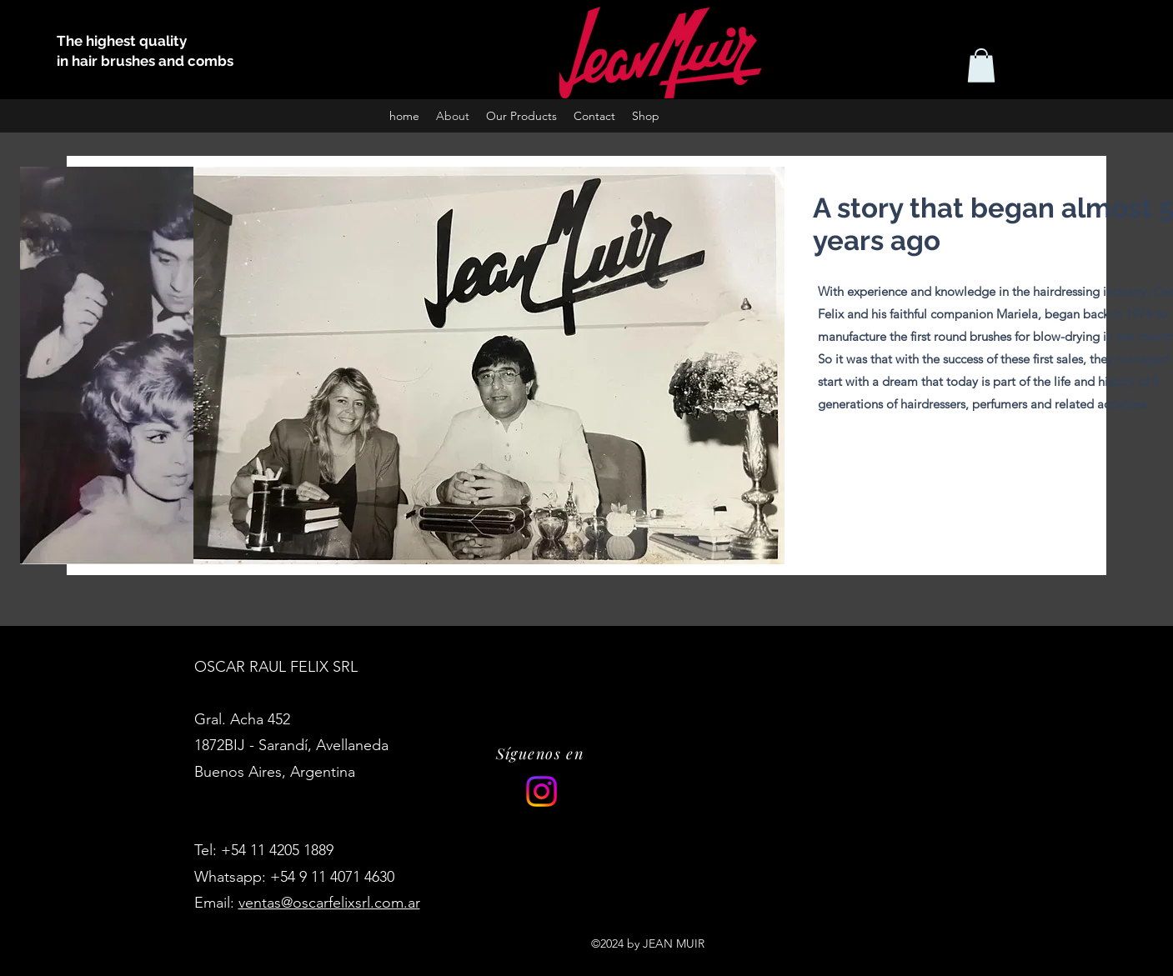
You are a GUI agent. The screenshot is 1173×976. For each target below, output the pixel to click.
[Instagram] (541, 791)
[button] (981, 65)
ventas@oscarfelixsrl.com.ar (329, 902)
